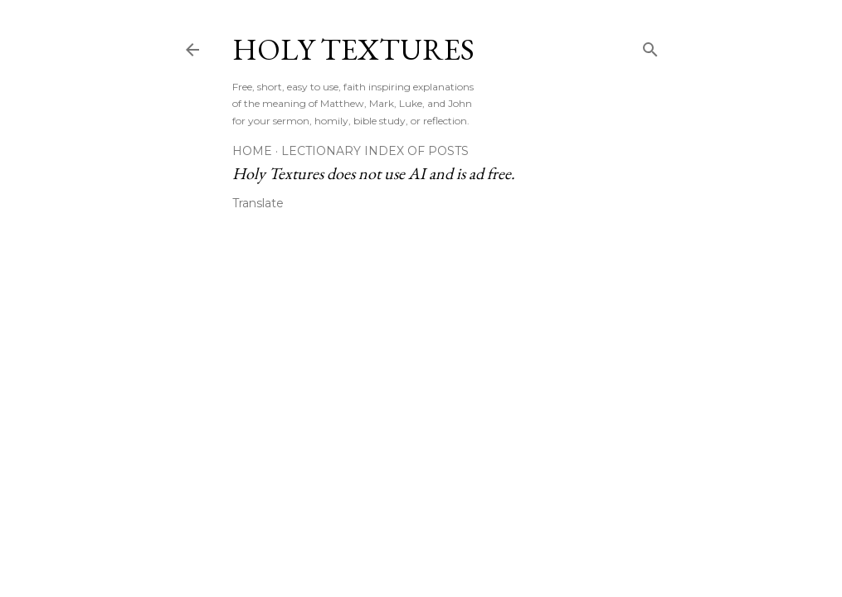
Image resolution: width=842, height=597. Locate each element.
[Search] (650, 46)
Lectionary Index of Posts (375, 150)
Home (252, 150)
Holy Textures (353, 49)
